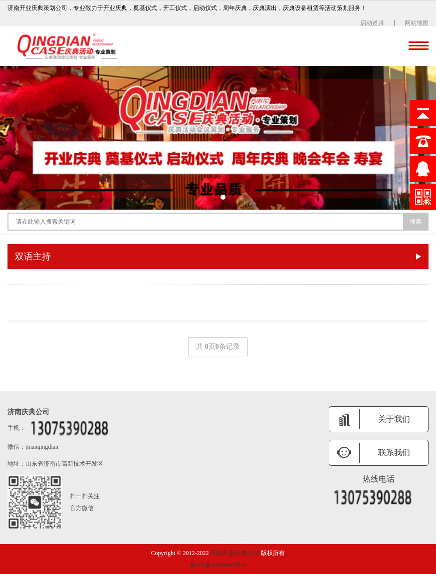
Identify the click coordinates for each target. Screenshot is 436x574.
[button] (213, 197)
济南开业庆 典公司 (234, 553)
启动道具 (372, 23)
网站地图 (417, 23)
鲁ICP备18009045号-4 (218, 565)
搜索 (416, 221)
